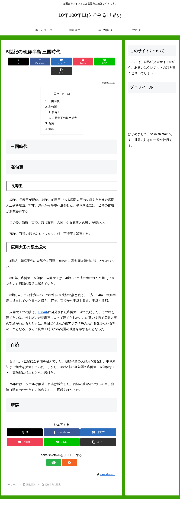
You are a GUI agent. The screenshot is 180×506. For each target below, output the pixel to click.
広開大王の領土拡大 (64, 108)
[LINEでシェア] (89, 61)
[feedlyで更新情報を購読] (57, 453)
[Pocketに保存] (71, 61)
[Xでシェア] (15, 61)
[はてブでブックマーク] (52, 61)
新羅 (51, 120)
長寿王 (56, 103)
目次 (56, 84)
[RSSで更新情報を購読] (65, 453)
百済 (51, 114)
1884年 (43, 303)
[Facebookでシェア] (34, 61)
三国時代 (54, 91)
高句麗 (52, 97)
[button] (108, 61)
